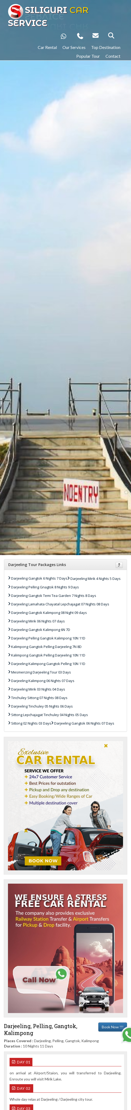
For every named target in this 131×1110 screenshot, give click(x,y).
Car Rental (47, 47)
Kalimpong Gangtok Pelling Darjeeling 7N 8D (46, 646)
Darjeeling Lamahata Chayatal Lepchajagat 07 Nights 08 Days (60, 604)
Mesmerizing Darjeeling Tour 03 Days (41, 672)
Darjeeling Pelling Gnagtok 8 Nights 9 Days (45, 587)
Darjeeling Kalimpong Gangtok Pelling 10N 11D (48, 663)
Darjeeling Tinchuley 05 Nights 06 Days (42, 706)
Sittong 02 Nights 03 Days (31, 723)
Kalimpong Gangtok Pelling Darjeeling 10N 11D (48, 655)
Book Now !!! (113, 1027)
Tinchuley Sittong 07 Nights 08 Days (39, 697)
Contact (112, 56)
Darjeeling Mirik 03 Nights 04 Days (38, 689)
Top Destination (105, 47)
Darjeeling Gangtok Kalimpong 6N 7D (40, 629)
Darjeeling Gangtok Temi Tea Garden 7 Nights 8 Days (53, 595)
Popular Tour (88, 56)
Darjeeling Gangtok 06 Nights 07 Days (84, 723)
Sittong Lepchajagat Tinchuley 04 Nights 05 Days (49, 714)
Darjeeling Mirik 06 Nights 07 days (38, 621)
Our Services (74, 47)
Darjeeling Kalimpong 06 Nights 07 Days (42, 680)
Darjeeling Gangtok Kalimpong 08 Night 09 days (49, 612)
